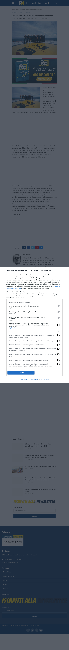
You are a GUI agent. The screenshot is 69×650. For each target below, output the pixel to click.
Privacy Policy (45, 379)
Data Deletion (24, 379)
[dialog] (34, 325)
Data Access (34, 379)
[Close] (65, 270)
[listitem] (34, 302)
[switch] (58, 306)
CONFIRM (20, 373)
